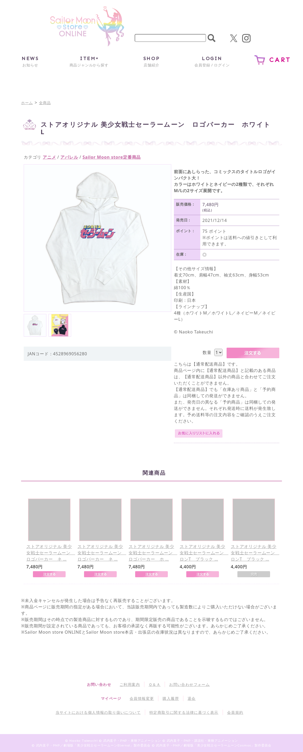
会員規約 (235, 712)
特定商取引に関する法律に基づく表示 (183, 712)
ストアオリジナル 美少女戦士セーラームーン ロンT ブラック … (204, 553)
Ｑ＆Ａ (154, 684)
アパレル (69, 157)
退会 (192, 698)
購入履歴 (171, 698)
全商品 (45, 102)
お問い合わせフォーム (189, 684)
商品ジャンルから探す (89, 61)
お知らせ (30, 61)
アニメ (49, 157)
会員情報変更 (142, 698)
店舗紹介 (151, 61)
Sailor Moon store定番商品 (111, 157)
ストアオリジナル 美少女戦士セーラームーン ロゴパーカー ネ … (50, 553)
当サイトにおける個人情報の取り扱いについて (98, 712)
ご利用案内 (130, 684)
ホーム (27, 102)
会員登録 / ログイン (211, 61)
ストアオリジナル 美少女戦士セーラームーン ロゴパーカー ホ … (153, 553)
